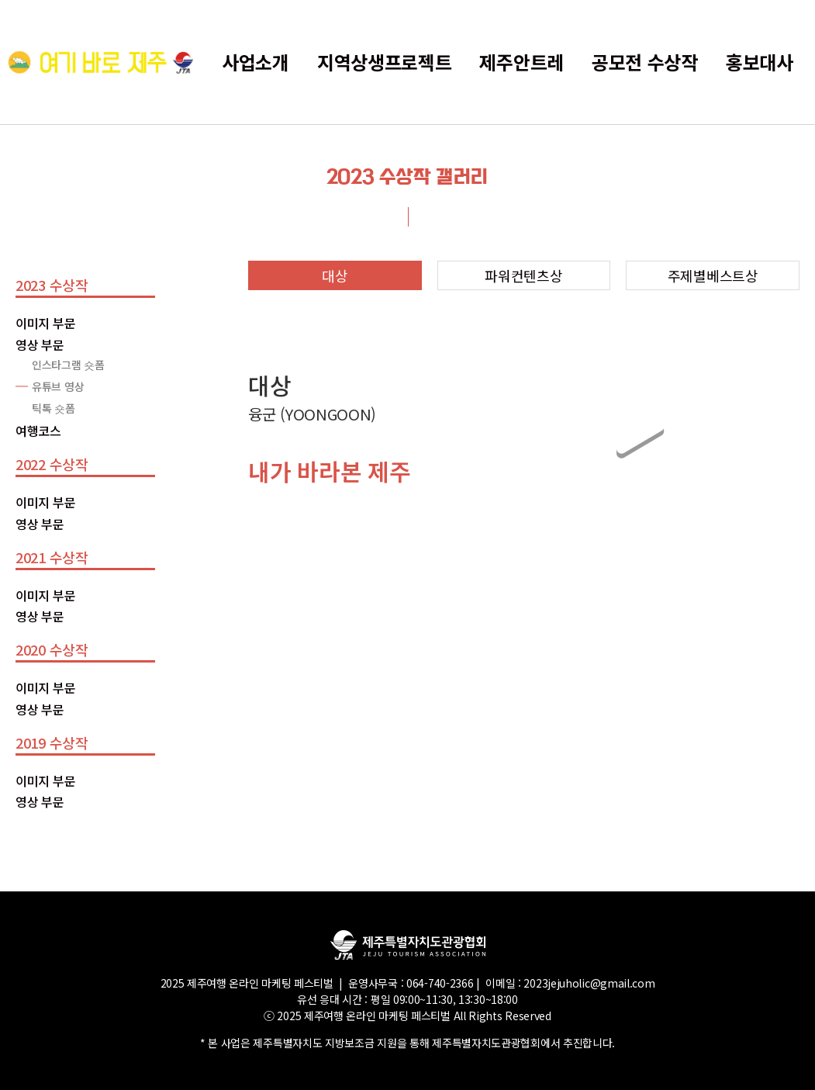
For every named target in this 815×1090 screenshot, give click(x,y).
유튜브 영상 (58, 386)
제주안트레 (521, 61)
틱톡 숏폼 (53, 408)
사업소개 (255, 61)
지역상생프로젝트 (384, 61)
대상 (334, 275)
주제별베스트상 (713, 275)
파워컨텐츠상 (523, 275)
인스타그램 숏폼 (68, 364)
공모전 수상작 (645, 61)
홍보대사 (759, 61)
